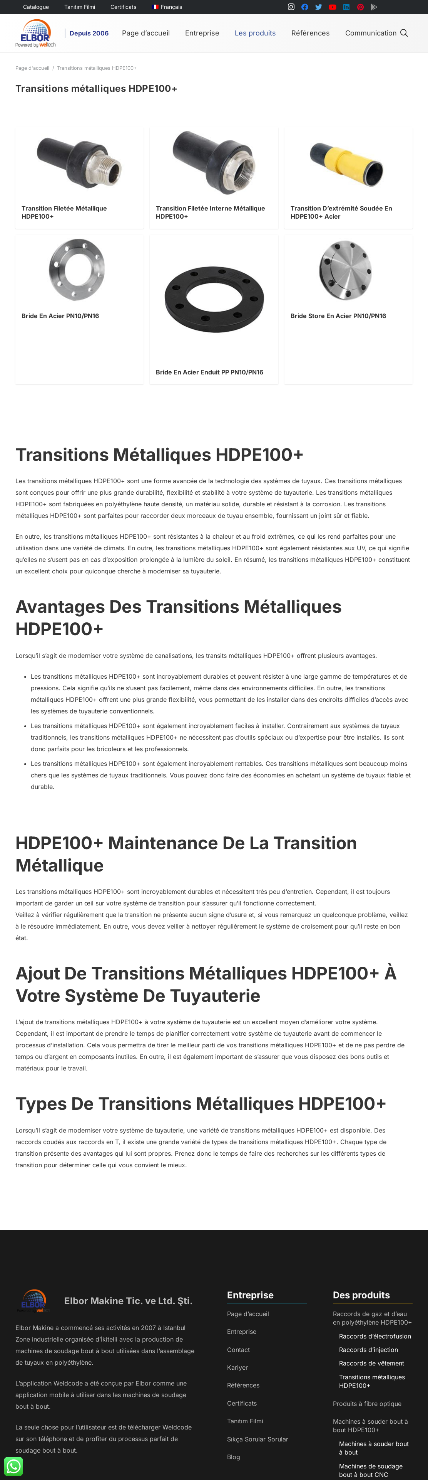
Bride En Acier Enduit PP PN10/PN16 (209, 372)
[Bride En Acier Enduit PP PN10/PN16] (214, 240)
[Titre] (374, 7)
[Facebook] (305, 7)
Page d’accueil (248, 1314)
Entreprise (241, 1331)
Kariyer (237, 1367)
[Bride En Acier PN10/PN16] (79, 240)
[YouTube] (332, 7)
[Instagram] (291, 7)
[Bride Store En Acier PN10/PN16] (348, 240)
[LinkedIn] (346, 7)
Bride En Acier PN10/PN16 (60, 316)
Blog (233, 1457)
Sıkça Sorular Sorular (257, 1439)
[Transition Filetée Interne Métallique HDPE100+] (214, 133)
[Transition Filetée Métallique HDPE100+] (79, 133)
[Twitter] (319, 7)
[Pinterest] (360, 7)
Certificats (242, 1403)
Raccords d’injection (368, 1350)
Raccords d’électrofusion (375, 1336)
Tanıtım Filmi (245, 1421)
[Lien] (35, 33)
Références (243, 1385)
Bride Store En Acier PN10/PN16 (338, 316)
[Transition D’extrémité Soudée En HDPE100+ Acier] (348, 133)
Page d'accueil (32, 68)
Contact (238, 1350)
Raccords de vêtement (371, 1363)
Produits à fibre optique (367, 1404)
